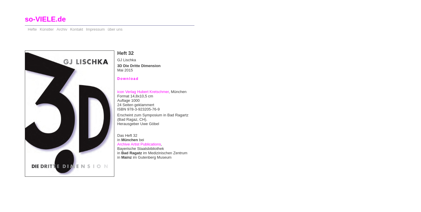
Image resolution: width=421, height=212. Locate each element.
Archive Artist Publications (139, 144)
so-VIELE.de (45, 19)
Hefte (32, 29)
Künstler (47, 29)
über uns (115, 29)
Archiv (62, 29)
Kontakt (76, 29)
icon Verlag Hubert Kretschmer (143, 92)
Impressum (95, 29)
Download (128, 79)
